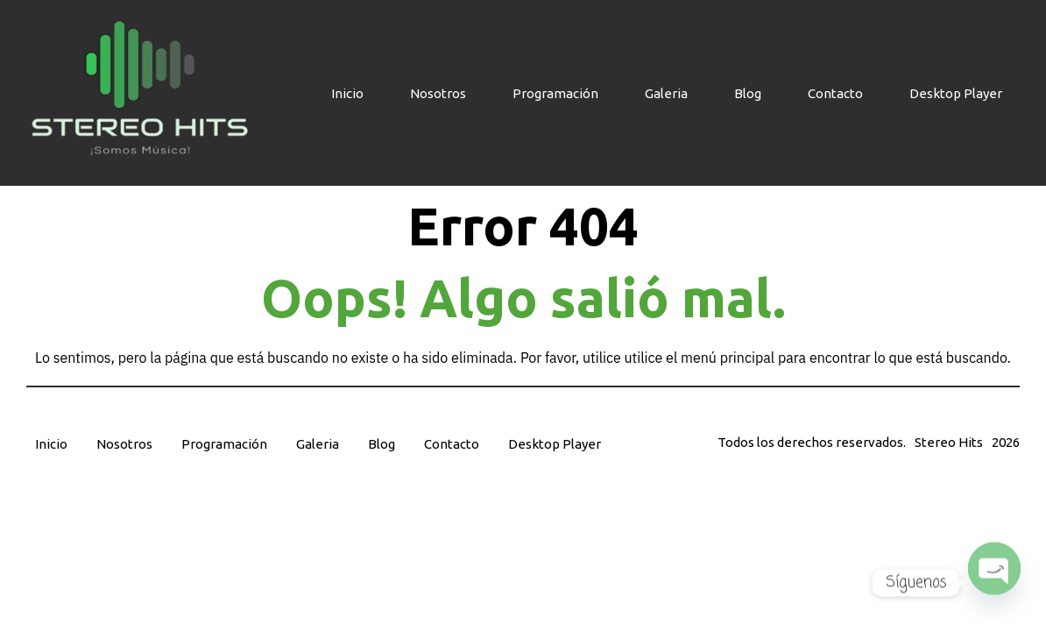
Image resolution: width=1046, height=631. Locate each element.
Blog (747, 93)
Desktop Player (955, 93)
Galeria (666, 93)
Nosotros (438, 93)
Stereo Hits (949, 442)
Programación (555, 93)
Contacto (835, 93)
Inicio (347, 93)
